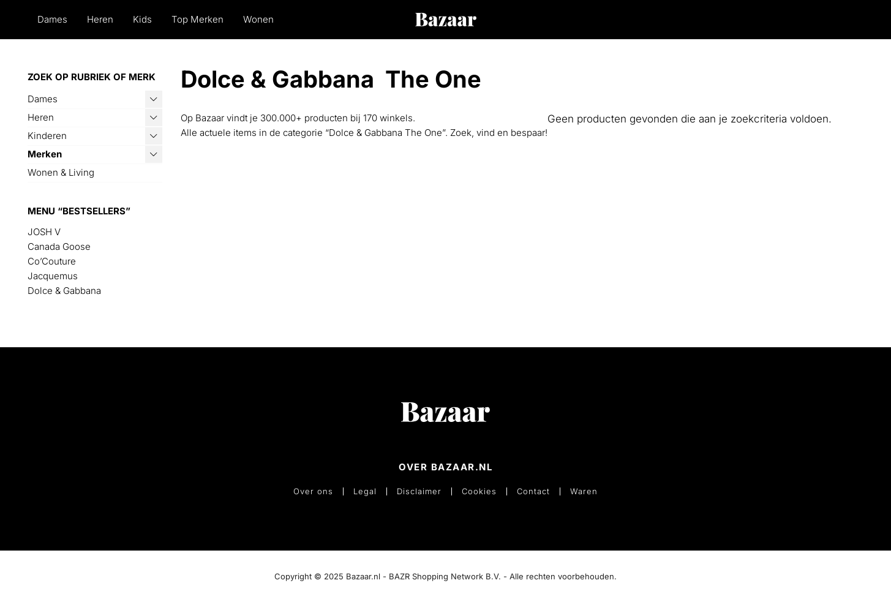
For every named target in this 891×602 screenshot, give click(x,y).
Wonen (258, 19)
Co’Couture (52, 261)
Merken (45, 154)
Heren (100, 19)
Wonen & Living (61, 172)
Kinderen (47, 135)
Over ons (313, 491)
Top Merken (197, 19)
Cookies (479, 491)
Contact (533, 491)
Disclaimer (419, 491)
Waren (584, 491)
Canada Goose (59, 246)
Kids (142, 19)
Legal (365, 491)
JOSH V (44, 232)
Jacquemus (53, 276)
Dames (52, 19)
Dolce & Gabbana (64, 290)
